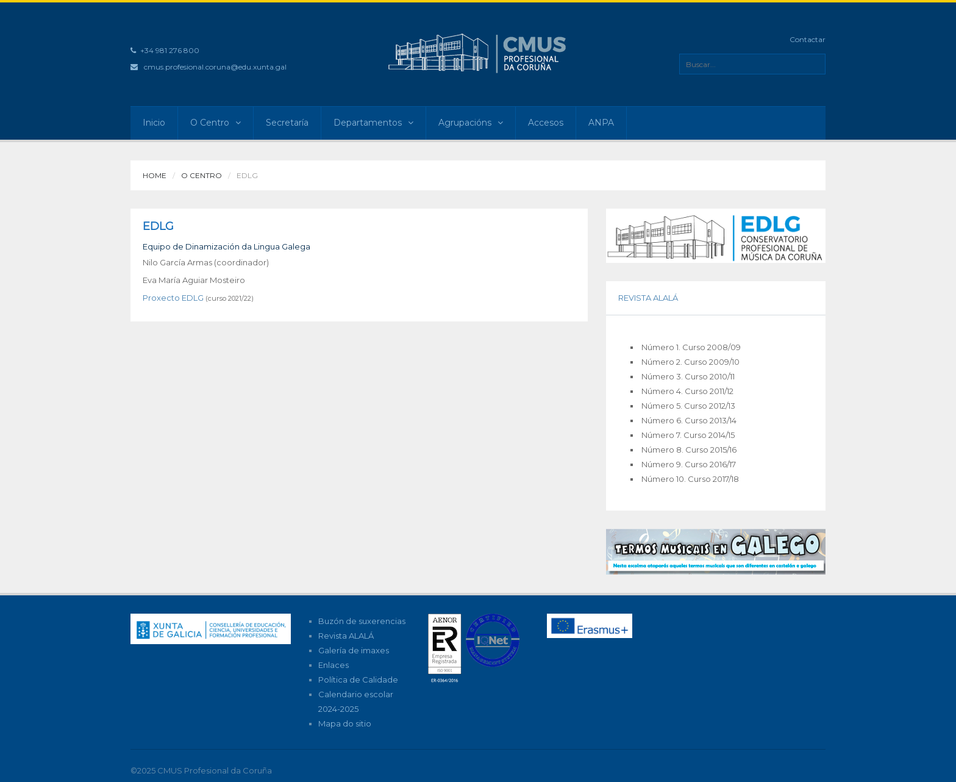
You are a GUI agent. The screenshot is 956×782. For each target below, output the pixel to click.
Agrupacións (470, 122)
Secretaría (287, 122)
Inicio (154, 122)
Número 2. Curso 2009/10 (690, 362)
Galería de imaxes (353, 650)
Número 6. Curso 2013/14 (689, 420)
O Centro (215, 122)
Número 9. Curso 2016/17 (688, 464)
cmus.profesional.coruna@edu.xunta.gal (215, 66)
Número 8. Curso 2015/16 (689, 449)
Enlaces (333, 665)
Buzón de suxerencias (361, 621)
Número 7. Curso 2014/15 (688, 435)
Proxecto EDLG (173, 298)
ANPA (601, 122)
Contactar (808, 39)
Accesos (545, 122)
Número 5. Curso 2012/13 (688, 406)
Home (154, 175)
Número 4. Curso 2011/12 (687, 391)
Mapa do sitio (344, 723)
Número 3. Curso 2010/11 (688, 376)
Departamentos (373, 122)
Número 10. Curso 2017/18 (690, 479)
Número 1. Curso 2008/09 (691, 347)
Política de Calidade (358, 679)
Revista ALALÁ (346, 635)
